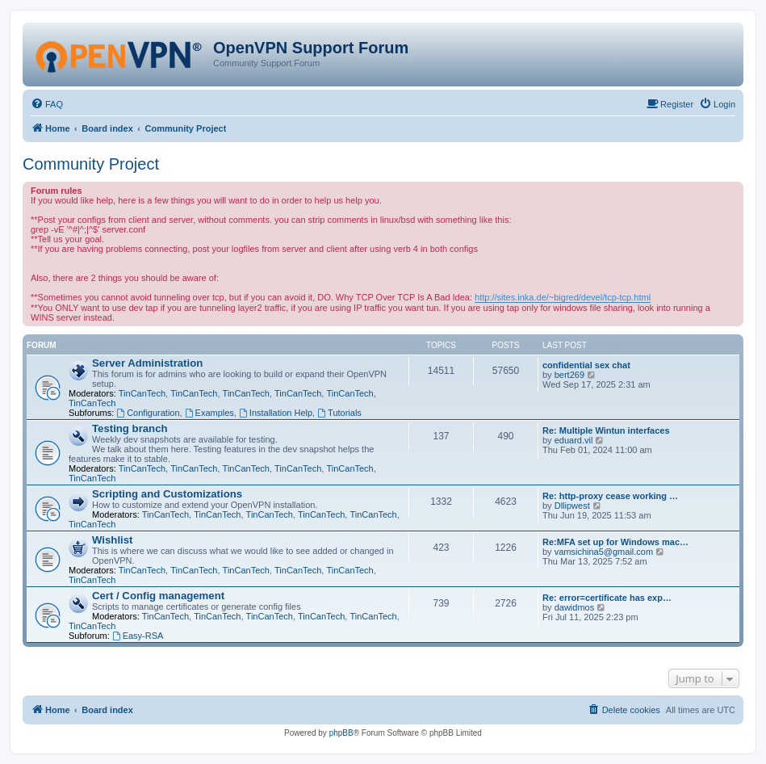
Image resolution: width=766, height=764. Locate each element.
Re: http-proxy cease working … (610, 496)
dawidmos (575, 607)
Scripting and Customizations (167, 494)
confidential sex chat (586, 365)
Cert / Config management (158, 596)
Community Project (91, 164)
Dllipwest (572, 505)
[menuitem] (47, 104)
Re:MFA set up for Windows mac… (615, 542)
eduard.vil (574, 440)
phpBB (341, 732)
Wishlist (112, 540)
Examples (209, 413)
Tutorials (339, 413)
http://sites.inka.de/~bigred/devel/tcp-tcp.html (563, 297)
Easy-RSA (138, 635)
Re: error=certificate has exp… (607, 597)
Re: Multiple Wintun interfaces (606, 430)
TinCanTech (142, 393)
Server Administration (147, 363)
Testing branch (130, 428)
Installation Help (275, 413)
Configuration (147, 413)
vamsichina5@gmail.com (604, 551)
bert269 (569, 375)
